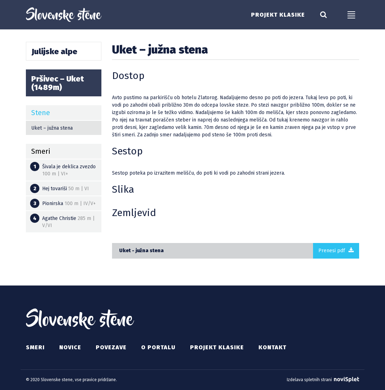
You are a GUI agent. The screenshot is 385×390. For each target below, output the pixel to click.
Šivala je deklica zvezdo (63, 169)
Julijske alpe (54, 51)
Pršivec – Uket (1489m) (57, 83)
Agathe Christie (62, 221)
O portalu (158, 347)
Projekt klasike (278, 15)
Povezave (111, 347)
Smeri (35, 347)
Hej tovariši (59, 188)
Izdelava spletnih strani (323, 379)
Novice (70, 347)
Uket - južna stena (141, 251)
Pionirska (63, 203)
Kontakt (272, 347)
